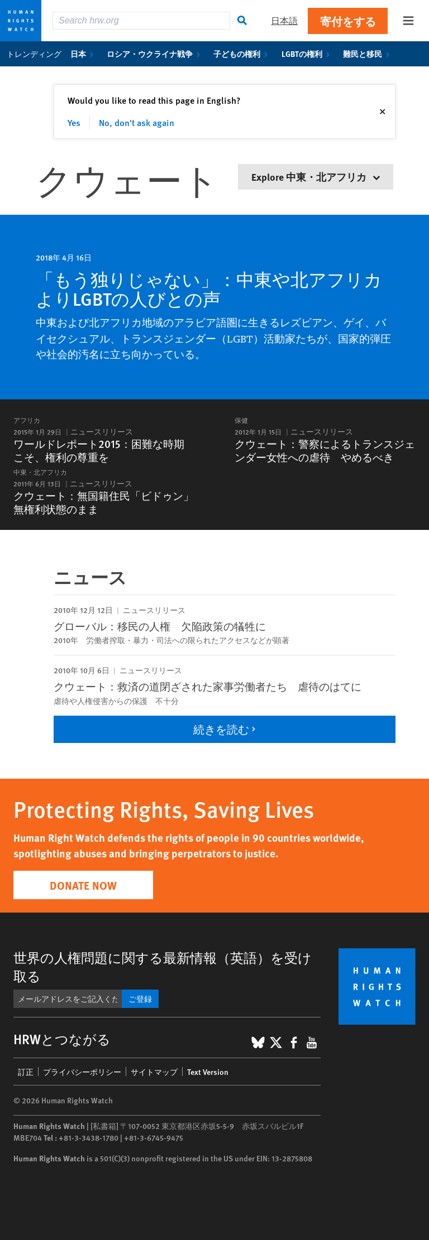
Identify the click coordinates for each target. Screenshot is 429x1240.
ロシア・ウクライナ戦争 (155, 53)
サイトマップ (154, 1071)
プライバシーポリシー (82, 1071)
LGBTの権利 (308, 53)
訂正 (26, 1071)
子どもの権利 (242, 53)
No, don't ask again (136, 122)
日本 (84, 53)
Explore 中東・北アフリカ (315, 177)
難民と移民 (368, 53)
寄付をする (348, 21)
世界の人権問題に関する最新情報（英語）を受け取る (162, 966)
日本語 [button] (284, 20)
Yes (74, 122)
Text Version (207, 1071)
